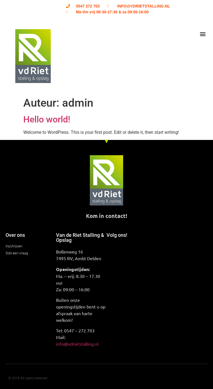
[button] (202, 33)
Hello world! (46, 119)
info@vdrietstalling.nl (77, 344)
